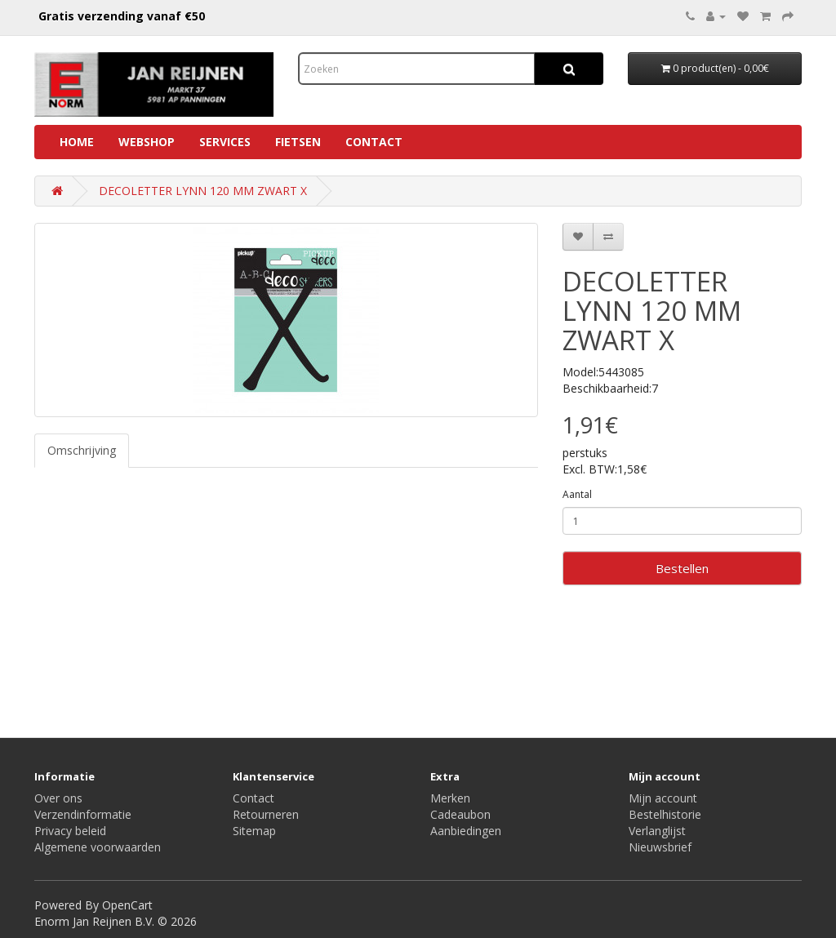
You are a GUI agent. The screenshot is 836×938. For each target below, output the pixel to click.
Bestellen (682, 568)
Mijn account (663, 798)
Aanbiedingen (465, 830)
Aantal (577, 494)
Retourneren (266, 814)
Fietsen (298, 141)
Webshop (146, 141)
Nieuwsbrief (660, 847)
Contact (373, 141)
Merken (450, 798)
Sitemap (254, 830)
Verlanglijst (657, 830)
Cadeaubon (460, 814)
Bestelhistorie (665, 814)
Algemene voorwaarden (97, 847)
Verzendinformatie (82, 814)
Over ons (58, 798)
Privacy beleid (70, 830)
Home (77, 141)
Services (225, 141)
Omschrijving (81, 450)
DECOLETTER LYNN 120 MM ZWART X (203, 190)
